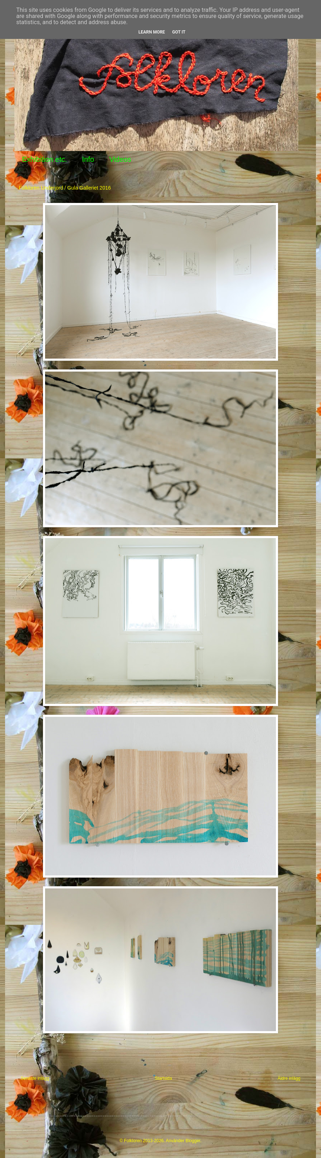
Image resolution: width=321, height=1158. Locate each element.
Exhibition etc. (44, 159)
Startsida (163, 1078)
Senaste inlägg (35, 1078)
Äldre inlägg (289, 1078)
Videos (120, 159)
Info (88, 159)
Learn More (151, 32)
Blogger (192, 1140)
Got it (178, 32)
